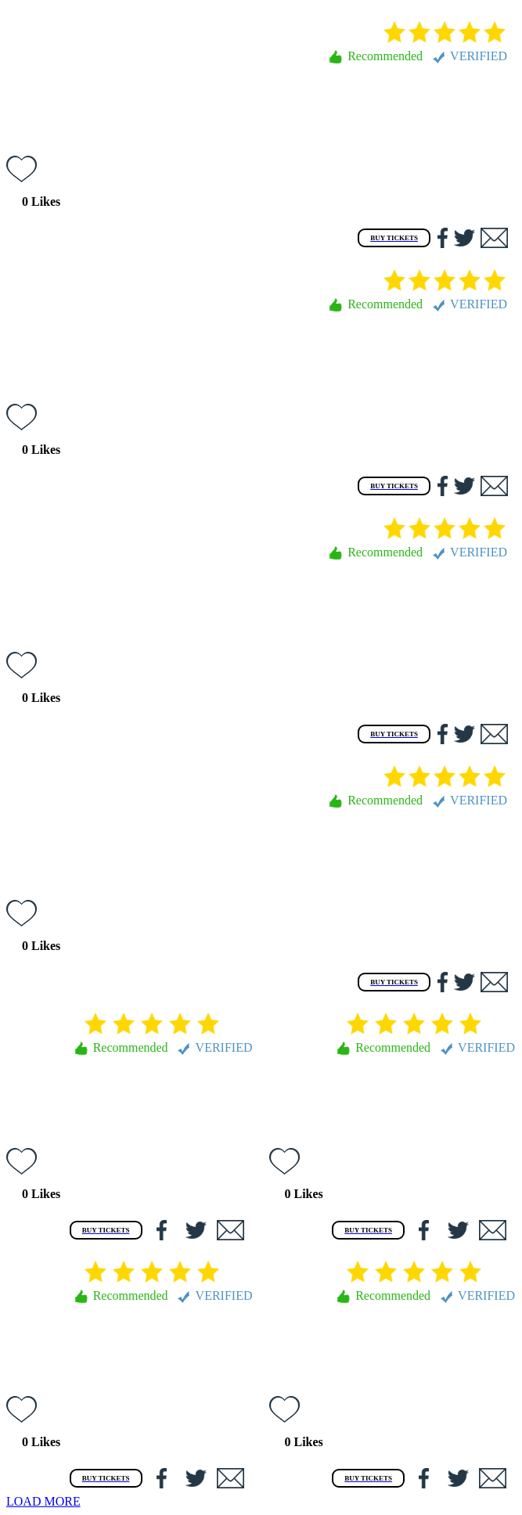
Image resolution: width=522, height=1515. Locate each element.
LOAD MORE (43, 1501)
